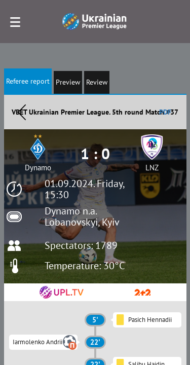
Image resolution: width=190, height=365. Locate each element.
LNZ (152, 167)
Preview (68, 82)
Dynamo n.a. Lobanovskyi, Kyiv (82, 216)
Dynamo (38, 167)
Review (96, 82)
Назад (21, 112)
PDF (165, 112)
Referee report (28, 81)
